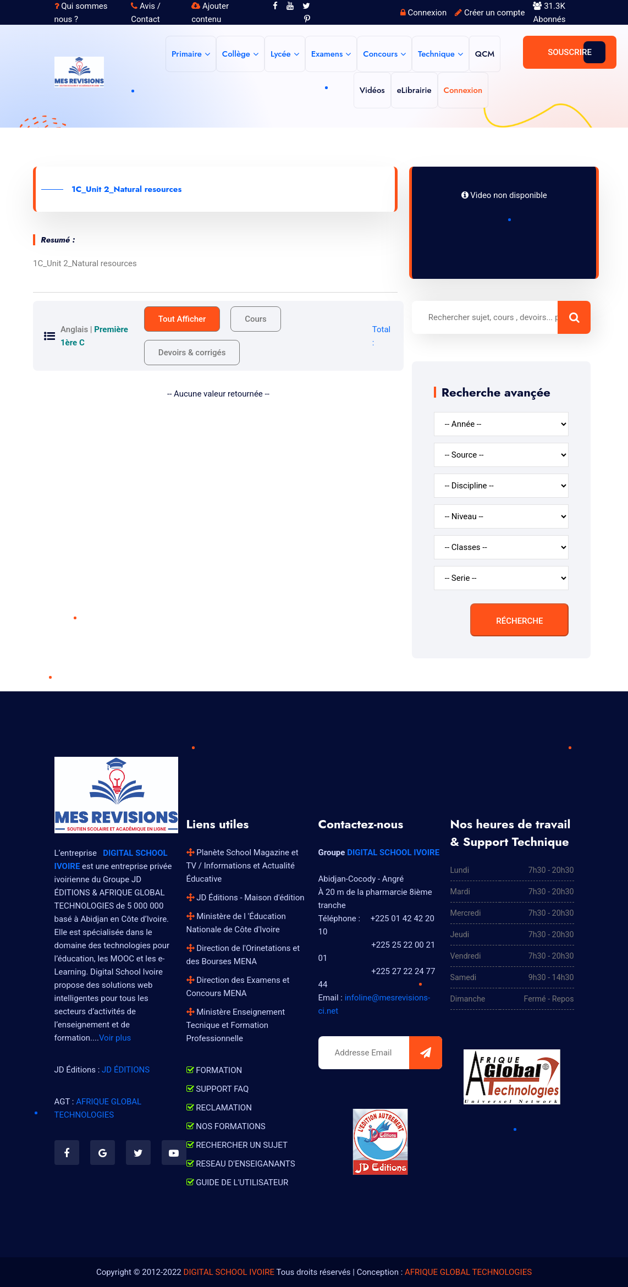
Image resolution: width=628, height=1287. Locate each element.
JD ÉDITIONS (126, 1070)
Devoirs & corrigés (192, 353)
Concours (380, 54)
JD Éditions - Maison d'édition (245, 898)
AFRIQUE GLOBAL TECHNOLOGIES (468, 1272)
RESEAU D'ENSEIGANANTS (240, 1164)
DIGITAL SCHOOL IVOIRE (393, 852)
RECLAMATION (219, 1108)
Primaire (187, 54)
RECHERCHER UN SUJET (237, 1145)
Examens (327, 54)
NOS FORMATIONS (226, 1126)
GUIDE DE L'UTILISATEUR (237, 1182)
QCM (484, 54)
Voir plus (115, 1038)
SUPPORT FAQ (217, 1089)
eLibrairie (414, 90)
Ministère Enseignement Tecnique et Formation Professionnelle (235, 1025)
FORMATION (214, 1070)
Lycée (281, 54)
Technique (436, 54)
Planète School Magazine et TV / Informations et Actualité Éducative (242, 866)
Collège (236, 54)
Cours (256, 319)
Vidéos (372, 90)
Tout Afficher (182, 319)
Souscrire (570, 52)
